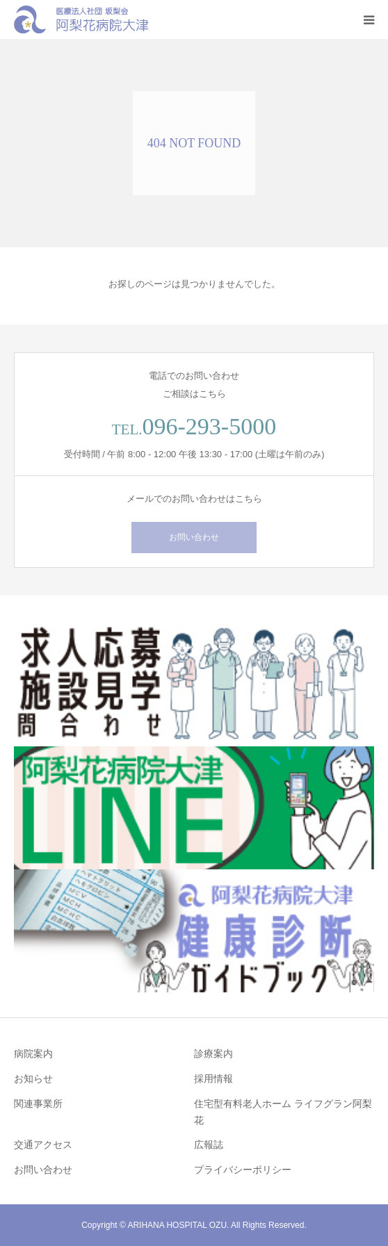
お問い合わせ (194, 537)
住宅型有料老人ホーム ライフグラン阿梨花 (283, 1112)
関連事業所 (38, 1103)
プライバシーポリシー (242, 1169)
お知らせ (33, 1078)
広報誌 (208, 1144)
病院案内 (33, 1053)
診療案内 (213, 1053)
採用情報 (213, 1078)
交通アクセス (43, 1144)
